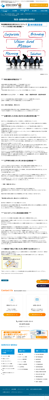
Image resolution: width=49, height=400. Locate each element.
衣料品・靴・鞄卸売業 (41, 371)
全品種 (21, 14)
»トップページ (6, 393)
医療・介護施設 (39, 385)
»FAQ (27, 393)
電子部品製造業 (40, 359)
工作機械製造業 (40, 366)
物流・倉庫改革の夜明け (10, 14)
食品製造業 (38, 361)
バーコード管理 (23, 364)
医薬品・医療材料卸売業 (42, 374)
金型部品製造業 (40, 369)
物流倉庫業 (38, 364)
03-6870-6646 (24, 326)
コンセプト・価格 (7, 358)
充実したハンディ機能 (8, 366)
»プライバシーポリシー (17, 396)
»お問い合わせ (6, 396)
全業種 (17, 14)
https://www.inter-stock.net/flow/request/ (12, 273)
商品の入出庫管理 (23, 366)
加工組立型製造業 (40, 357)
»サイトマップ (21, 393)
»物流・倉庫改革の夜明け (36, 393)
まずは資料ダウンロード (38, 5)
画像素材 (42, 74)
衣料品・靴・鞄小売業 (41, 376)
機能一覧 (21, 357)
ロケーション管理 (23, 359)
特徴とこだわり (6, 361)
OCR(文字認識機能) (24, 371)
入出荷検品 (22, 369)
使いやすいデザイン (7, 363)
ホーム (2, 14)
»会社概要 (13, 393)
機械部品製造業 (40, 379)
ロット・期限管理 (23, 361)
